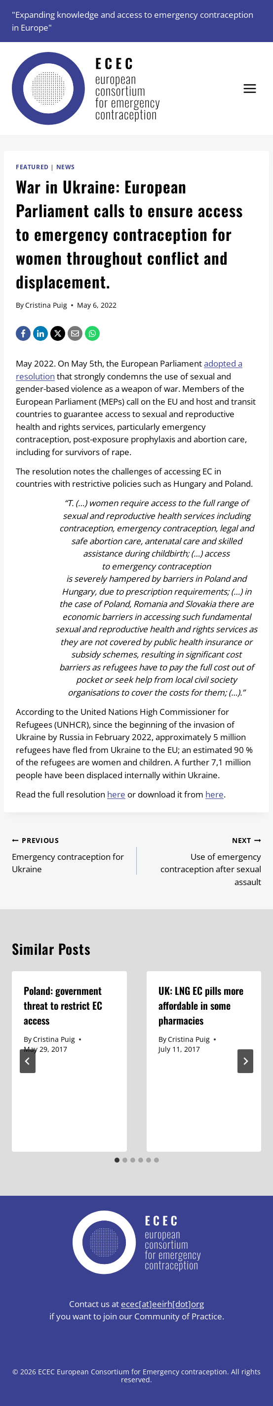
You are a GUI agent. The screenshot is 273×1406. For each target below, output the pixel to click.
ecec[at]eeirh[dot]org (162, 1304)
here (116, 794)
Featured (32, 167)
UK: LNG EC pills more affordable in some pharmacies (200, 1005)
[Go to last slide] (28, 1061)
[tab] (117, 1160)
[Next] (245, 1061)
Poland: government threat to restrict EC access (63, 1005)
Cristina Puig (46, 305)
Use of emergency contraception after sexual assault (203, 861)
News (65, 167)
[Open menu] (249, 89)
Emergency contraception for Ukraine (70, 854)
